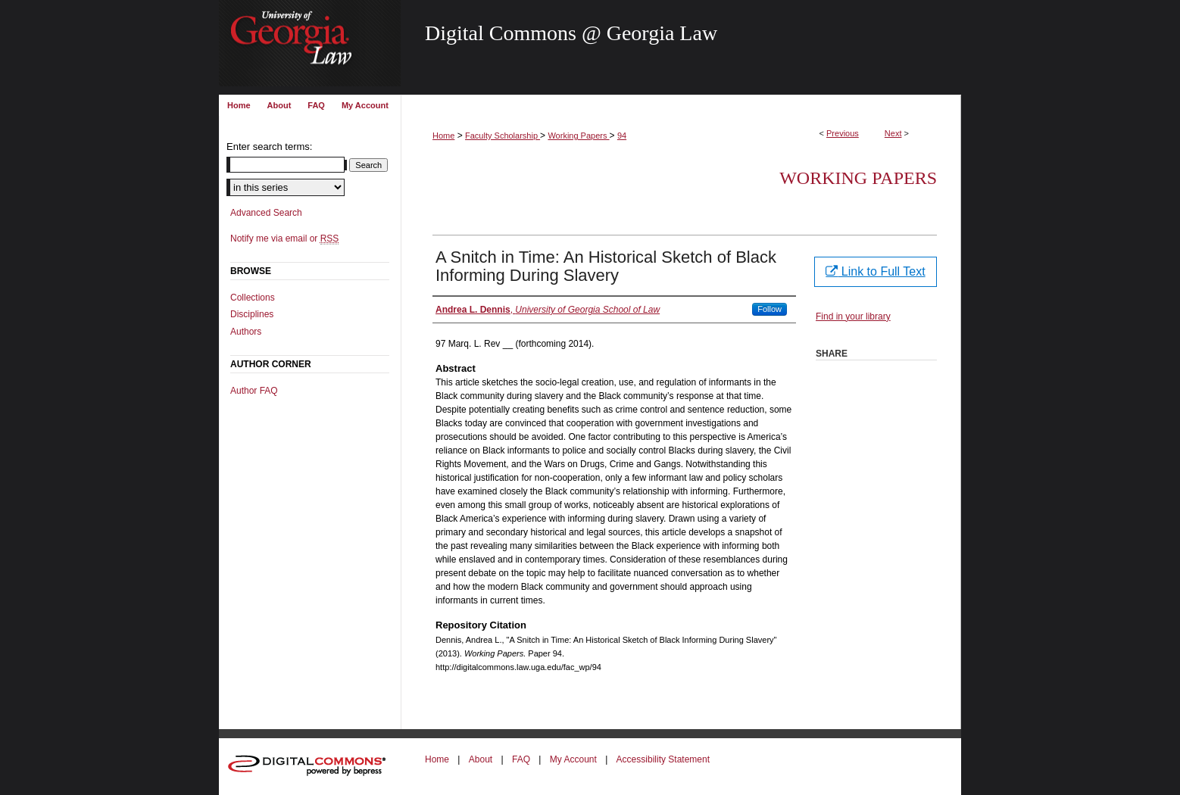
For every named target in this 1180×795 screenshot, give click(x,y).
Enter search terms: (269, 146)
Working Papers (578, 135)
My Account (573, 759)
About (480, 759)
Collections (252, 297)
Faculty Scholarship (502, 135)
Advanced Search (266, 212)
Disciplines (251, 314)
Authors (245, 331)
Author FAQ (254, 390)
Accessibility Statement (663, 759)
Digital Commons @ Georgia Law (571, 33)
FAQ (521, 759)
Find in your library (853, 316)
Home (443, 135)
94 (621, 135)
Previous (842, 133)
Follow (769, 308)
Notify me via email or (284, 238)
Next (893, 133)
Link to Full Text (875, 271)
